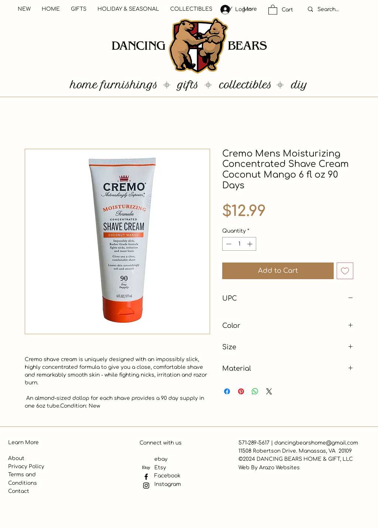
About (16, 458)
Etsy (160, 467)
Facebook (167, 476)
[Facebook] (146, 477)
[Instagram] (146, 485)
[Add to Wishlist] (345, 271)
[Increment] (250, 243)
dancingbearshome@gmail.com (316, 443)
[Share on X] (269, 391)
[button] (272, 9)
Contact (18, 491)
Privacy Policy (26, 466)
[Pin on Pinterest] (241, 391)
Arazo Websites (279, 467)
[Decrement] (228, 243)
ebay (161, 459)
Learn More (23, 442)
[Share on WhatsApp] (255, 391)
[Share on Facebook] (227, 391)
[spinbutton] (239, 243)
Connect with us (161, 443)
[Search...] (335, 9)
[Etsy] (146, 468)
